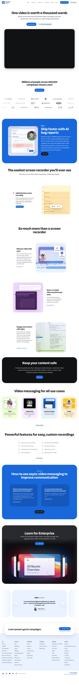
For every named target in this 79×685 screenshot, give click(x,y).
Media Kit (66, 653)
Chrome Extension (43, 646)
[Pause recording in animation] (57, 206)
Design (15, 648)
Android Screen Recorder (7, 662)
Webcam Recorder (18, 664)
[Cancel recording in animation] (59, 206)
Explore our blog (40, 512)
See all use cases (39, 425)
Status (53, 653)
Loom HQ (29, 648)
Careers (66, 648)
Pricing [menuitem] (52, 2)
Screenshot (4, 650)
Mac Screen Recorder (6, 655)
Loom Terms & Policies (22, 673)
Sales (15, 643)
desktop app (28, 201)
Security (28, 653)
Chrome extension (20, 201)
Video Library (29, 657)
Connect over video (22, 348)
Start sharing (50, 305)
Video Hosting (30, 655)
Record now (20, 266)
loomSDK (4, 646)
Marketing (16, 650)
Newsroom (67, 650)
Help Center (54, 646)
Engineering (16, 646)
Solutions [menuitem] (33, 2)
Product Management (18, 653)
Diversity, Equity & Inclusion (70, 646)
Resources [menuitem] (40, 2)
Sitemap (66, 662)
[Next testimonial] (63, 603)
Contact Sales (73, 2)
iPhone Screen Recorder (7, 660)
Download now (19, 206)
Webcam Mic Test (55, 657)
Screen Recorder (5, 648)
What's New (54, 655)
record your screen (23, 198)
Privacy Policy (67, 664)
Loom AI (28, 643)
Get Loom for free (64, 2)
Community (54, 648)
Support (16, 655)
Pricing (3, 643)
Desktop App (42, 643)
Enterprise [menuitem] (47, 2)
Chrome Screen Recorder (7, 653)
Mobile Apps (42, 648)
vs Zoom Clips (67, 657)
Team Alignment (17, 660)
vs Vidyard (67, 655)
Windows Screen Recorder (7, 657)
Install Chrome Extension (45, 25)
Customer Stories (30, 650)
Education (16, 662)
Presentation (17, 657)
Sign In (56, 2)
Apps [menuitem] (28, 2)
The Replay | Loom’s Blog (57, 643)
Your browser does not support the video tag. (51, 337)
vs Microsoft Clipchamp (69, 660)
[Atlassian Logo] (73, 673)
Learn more (45, 154)
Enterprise (29, 646)
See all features (39, 458)
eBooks (53, 650)
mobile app (18, 203)
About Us (66, 643)
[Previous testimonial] (15, 603)
